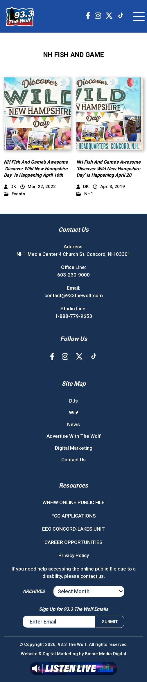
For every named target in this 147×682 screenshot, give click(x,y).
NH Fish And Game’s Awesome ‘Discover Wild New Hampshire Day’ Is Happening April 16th (36, 168)
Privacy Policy (73, 555)
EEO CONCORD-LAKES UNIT (73, 529)
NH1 (84, 194)
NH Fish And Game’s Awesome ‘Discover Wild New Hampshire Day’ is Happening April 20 (108, 168)
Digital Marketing (73, 448)
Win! (73, 412)
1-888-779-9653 (73, 316)
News (73, 424)
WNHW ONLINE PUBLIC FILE (73, 502)
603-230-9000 (73, 275)
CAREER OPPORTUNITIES (73, 542)
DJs (73, 401)
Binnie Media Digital (105, 653)
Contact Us (73, 460)
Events (14, 194)
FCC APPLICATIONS (73, 516)
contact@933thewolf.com (73, 295)
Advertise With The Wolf (73, 436)
